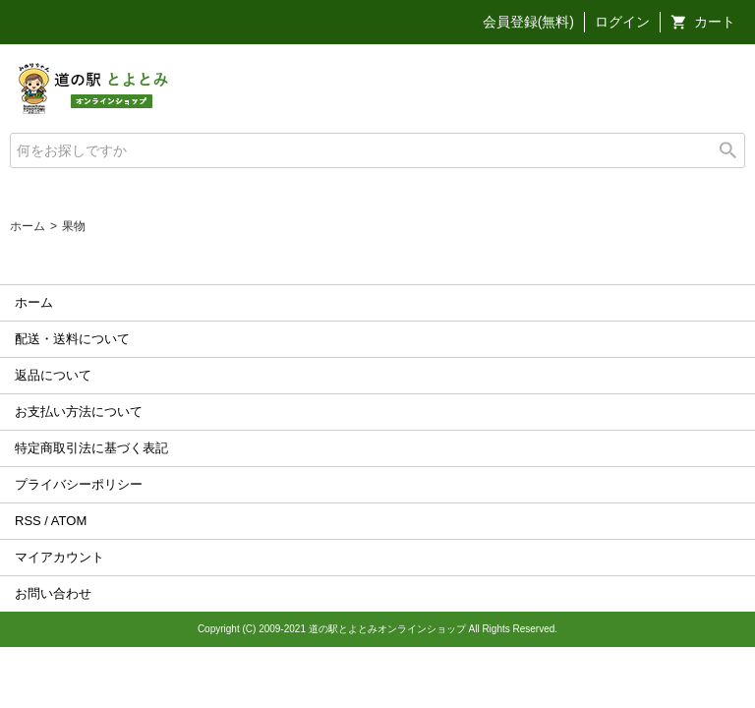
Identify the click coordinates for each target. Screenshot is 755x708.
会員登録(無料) (528, 22)
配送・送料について (72, 338)
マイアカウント (59, 557)
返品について (53, 375)
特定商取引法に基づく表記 (91, 448)
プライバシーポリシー (79, 484)
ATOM (69, 520)
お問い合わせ (53, 593)
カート (714, 22)
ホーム (27, 226)
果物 (74, 226)
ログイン (622, 22)
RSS (28, 520)
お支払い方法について (79, 411)
